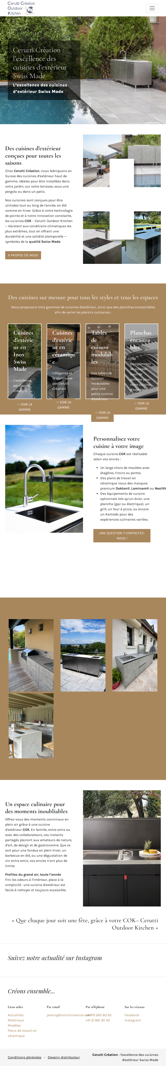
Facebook (131, 1015)
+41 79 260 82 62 (99, 1015)
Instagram (132, 1020)
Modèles (14, 1025)
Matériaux (16, 1020)
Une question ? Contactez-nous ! (122, 535)
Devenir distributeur (64, 1057)
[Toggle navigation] (152, 8)
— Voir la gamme (24, 407)
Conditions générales (24, 1057)
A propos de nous (23, 255)
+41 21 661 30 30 (98, 1020)
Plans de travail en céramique (22, 1033)
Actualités (16, 1015)
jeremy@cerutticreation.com (69, 1015)
